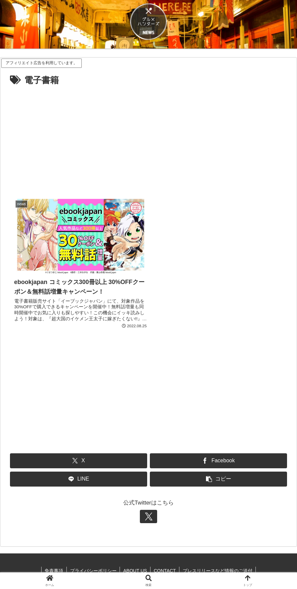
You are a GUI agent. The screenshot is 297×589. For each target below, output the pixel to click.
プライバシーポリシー (93, 568)
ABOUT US (135, 568)
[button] (218, 476)
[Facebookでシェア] (218, 458)
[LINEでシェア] (78, 476)
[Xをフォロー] (148, 514)
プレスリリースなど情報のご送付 (218, 568)
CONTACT (165, 568)
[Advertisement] (148, 138)
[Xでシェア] (78, 458)
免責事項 (53, 568)
